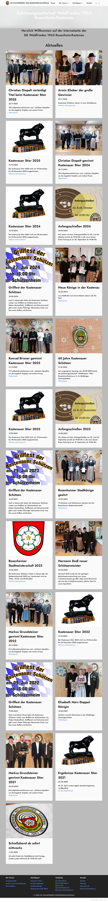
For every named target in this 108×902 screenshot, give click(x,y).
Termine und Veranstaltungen (16, 883)
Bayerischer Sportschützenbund (62, 886)
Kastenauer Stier (36, 881)
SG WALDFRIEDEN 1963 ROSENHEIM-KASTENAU (29, 3)
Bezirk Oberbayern (62, 883)
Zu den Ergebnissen (65, 790)
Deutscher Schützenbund (64, 890)
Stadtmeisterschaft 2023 (39, 889)
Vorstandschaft (11, 881)
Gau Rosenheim (60, 881)
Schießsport (77, 3)
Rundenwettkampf (37, 883)
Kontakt (89, 3)
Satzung (83, 883)
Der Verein (63, 3)
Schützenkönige (36, 886)
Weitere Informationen (66, 105)
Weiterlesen (13, 112)
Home (53, 3)
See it (105, 900)
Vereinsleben (10, 886)
